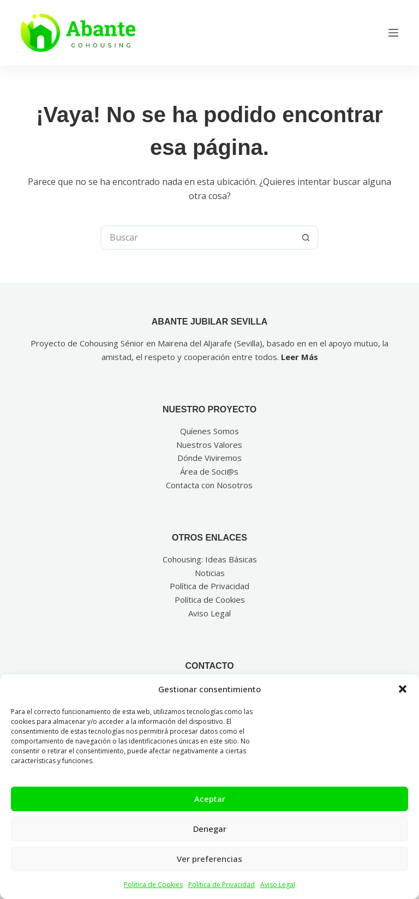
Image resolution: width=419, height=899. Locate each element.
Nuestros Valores (209, 444)
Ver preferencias (209, 858)
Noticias (210, 572)
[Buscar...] (197, 237)
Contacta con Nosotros (209, 485)
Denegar (209, 828)
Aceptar (209, 798)
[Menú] (393, 33)
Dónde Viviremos (209, 457)
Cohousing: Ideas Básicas (210, 559)
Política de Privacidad (221, 884)
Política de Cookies (153, 884)
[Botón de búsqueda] (306, 237)
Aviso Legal (277, 884)
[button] (402, 689)
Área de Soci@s (209, 471)
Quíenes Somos (209, 430)
